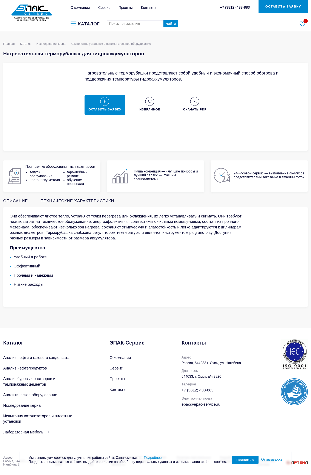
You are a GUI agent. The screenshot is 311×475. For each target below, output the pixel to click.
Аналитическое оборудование (30, 395)
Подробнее (153, 460)
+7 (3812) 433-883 (235, 7)
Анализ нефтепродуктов (25, 368)
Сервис (104, 7)
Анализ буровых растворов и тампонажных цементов (29, 381)
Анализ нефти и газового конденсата (36, 357)
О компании (80, 7)
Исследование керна (50, 43)
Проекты (125, 7)
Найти (171, 23)
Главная (9, 43)
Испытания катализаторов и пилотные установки (37, 419)
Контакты (148, 7)
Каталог (25, 43)
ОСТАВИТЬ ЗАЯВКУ (283, 6)
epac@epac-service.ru (201, 404)
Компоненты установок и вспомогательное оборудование (111, 43)
